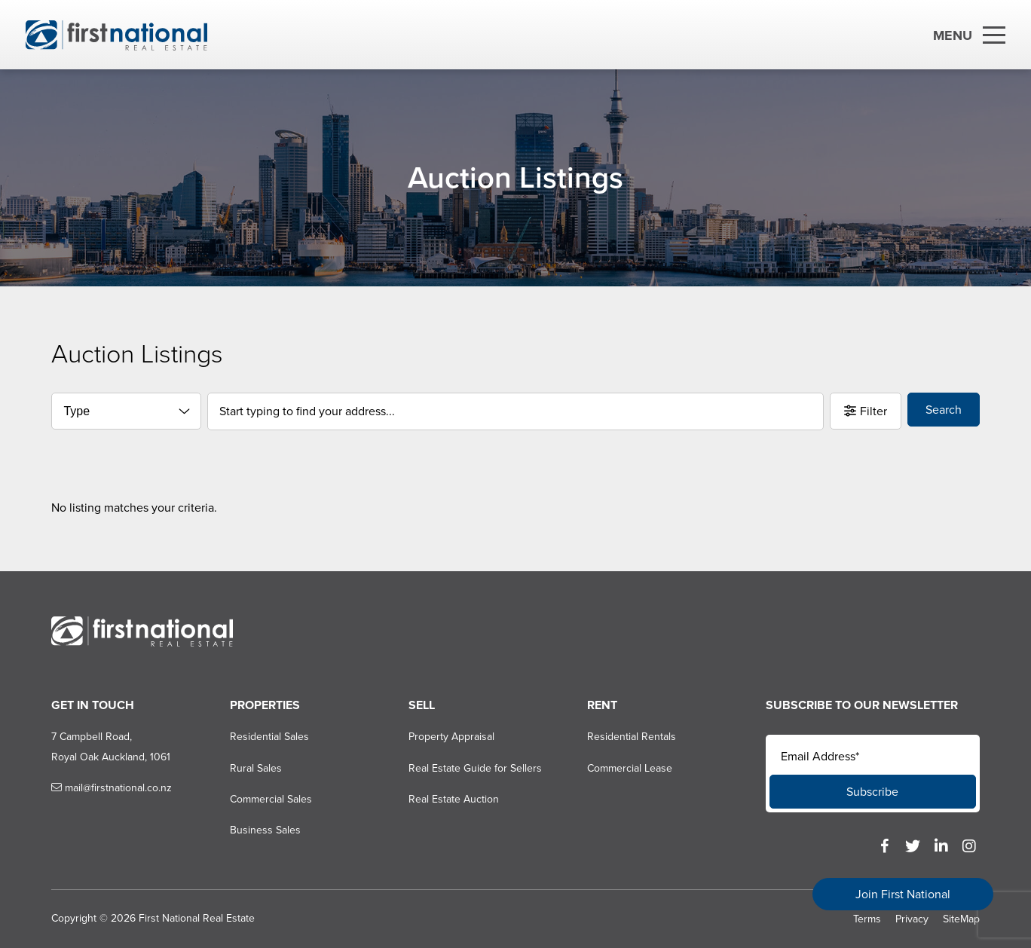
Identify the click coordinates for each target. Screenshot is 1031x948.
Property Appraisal (451, 737)
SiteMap (961, 919)
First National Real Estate (197, 918)
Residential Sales (269, 737)
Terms (867, 919)
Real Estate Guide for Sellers (475, 768)
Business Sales (265, 830)
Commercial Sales (271, 799)
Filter (873, 411)
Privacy (912, 919)
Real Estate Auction (453, 799)
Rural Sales (256, 768)
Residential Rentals (631, 737)
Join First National (902, 894)
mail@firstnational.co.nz (111, 788)
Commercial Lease (629, 768)
